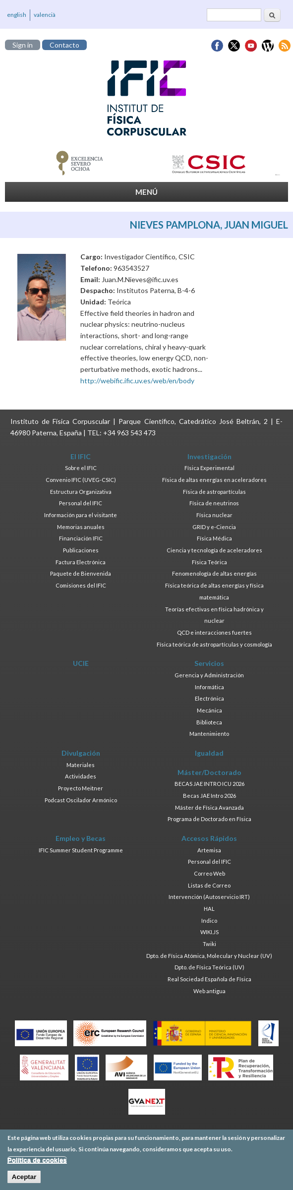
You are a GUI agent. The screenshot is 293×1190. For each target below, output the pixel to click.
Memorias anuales (81, 527)
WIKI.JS (209, 932)
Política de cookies (37, 1163)
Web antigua (209, 991)
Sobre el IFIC (81, 468)
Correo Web (209, 873)
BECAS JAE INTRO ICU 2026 (209, 783)
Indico (209, 920)
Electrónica (209, 698)
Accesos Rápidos (209, 838)
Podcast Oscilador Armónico (81, 800)
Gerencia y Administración (209, 675)
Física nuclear (214, 515)
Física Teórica (209, 562)
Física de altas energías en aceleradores (214, 479)
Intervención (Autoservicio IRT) (209, 896)
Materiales (80, 765)
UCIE (81, 663)
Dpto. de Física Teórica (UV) (209, 967)
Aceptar (24, 1180)
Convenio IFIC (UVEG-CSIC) (81, 479)
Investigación (209, 456)
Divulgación (80, 753)
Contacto (64, 45)
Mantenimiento (209, 733)
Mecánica (209, 710)
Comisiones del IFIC (81, 585)
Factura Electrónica (81, 562)
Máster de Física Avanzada (209, 807)
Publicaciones (81, 550)
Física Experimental (209, 468)
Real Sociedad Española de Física (209, 979)
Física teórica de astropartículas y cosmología (214, 644)
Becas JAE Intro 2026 (209, 795)
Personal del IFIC (80, 503)
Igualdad (209, 753)
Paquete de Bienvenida (80, 573)
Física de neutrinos (214, 503)
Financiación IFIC (81, 538)
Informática (209, 687)
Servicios (209, 663)
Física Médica (214, 538)
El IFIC (80, 456)
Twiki (209, 944)
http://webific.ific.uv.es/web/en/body (137, 380)
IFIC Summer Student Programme (81, 850)
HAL (209, 908)
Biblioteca (209, 722)
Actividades (80, 776)
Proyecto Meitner (80, 788)
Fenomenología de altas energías (214, 573)
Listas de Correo (209, 885)
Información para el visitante (80, 515)
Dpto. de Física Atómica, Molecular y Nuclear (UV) (209, 955)
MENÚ (146, 191)
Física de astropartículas (214, 491)
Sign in (22, 45)
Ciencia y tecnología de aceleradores (214, 550)
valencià (45, 14)
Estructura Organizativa (81, 491)
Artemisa (209, 850)
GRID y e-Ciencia (214, 527)
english (16, 14)
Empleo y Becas (81, 838)
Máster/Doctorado (209, 772)
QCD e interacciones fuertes (214, 632)
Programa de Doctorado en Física (209, 819)
